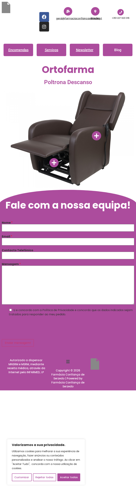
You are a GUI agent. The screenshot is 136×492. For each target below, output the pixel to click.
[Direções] (95, 11)
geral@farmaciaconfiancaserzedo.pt (79, 18)
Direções (95, 18)
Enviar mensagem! (18, 343)
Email (7, 236)
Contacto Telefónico (17, 250)
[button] (117, 50)
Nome (7, 222)
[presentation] (29, 327)
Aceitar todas (69, 477)
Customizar (21, 477)
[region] (46, 462)
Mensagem (11, 264)
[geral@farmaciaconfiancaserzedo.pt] (68, 11)
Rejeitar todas (44, 477)
